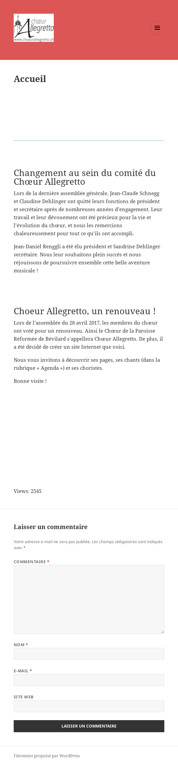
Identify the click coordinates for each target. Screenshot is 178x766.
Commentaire (31, 562)
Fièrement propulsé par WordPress (47, 756)
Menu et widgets (157, 34)
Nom (21, 645)
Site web (24, 697)
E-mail (23, 671)
